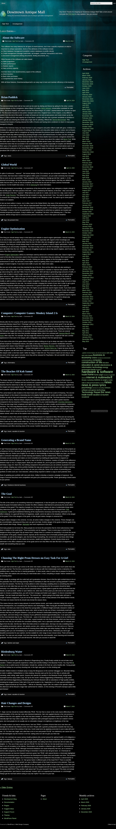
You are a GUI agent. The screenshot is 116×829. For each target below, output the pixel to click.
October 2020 (86, 126)
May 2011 (85, 331)
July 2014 (85, 256)
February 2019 (87, 163)
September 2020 (88, 128)
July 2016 (85, 218)
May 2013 (85, 286)
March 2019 (86, 160)
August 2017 (86, 190)
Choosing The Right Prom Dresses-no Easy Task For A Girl (34, 557)
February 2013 (87, 292)
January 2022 (86, 114)
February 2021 (87, 118)
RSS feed (71, 14)
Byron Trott (67, 139)
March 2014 (86, 265)
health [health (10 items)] (84, 374)
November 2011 (87, 320)
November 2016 (87, 209)
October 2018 (86, 169)
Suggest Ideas (9, 809)
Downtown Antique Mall (26, 12)
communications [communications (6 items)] (87, 360)
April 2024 (85, 92)
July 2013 (85, 282)
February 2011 (87, 335)
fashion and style (13, 643)
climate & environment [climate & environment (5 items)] (104, 358)
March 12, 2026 (70, 374)
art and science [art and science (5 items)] (102, 353)
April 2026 (85, 73)
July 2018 (85, 171)
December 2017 (87, 184)
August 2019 (86, 154)
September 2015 (88, 235)
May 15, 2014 (69, 41)
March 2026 (86, 75)
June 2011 (85, 329)
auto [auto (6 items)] (108, 353)
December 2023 (87, 99)
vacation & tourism (18, 431)
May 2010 (85, 341)
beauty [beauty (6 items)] (90, 355)
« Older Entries (6, 787)
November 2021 (87, 116)
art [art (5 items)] (96, 353)
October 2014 (86, 250)
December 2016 (87, 207)
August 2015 (86, 237)
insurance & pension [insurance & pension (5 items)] (109, 375)
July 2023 (85, 105)
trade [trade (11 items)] (84, 394)
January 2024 (86, 97)
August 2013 (86, 280)
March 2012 (86, 314)
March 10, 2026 (70, 497)
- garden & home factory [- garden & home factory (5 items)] (88, 353)
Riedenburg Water (11, 651)
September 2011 (88, 324)
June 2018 (85, 173)
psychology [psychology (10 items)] (87, 387)
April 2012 (85, 311)
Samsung (34, 185)
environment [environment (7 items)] (86, 370)
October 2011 (86, 322)
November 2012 (87, 299)
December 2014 (87, 246)
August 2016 (86, 216)
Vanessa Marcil (64, 333)
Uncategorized (17, 24)
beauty (10, 779)
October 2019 (86, 150)
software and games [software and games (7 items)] (89, 390)
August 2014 (86, 254)
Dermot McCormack (59, 120)
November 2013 (87, 273)
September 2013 (88, 277)
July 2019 (85, 156)
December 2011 (87, 318)
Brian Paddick (9, 97)
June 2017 (85, 195)
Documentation (9, 802)
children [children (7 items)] (94, 358)
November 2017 (87, 186)
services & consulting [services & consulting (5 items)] (98, 387)
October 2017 (86, 188)
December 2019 (87, 146)
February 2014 (87, 267)
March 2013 (86, 290)
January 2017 (86, 205)
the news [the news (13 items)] (105, 392)
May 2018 (85, 175)
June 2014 (85, 258)
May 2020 (85, 137)
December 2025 (87, 82)
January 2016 (86, 226)
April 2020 (85, 139)
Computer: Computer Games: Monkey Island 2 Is (29, 313)
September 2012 (88, 303)
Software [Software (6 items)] (107, 388)
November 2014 (87, 248)
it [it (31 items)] (111, 377)
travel (9, 431)
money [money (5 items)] (102, 382)
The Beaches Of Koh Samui (16, 371)
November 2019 (87, 148)
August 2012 (86, 305)
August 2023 (86, 103)
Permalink (70, 87)
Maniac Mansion (49, 346)
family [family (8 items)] (93, 370)
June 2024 (85, 88)
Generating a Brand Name (16, 440)
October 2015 (86, 233)
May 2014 (85, 260)
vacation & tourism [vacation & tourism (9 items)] (101, 395)
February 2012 (87, 316)
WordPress (10, 824)
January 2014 (86, 269)
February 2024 (87, 95)
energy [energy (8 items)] (105, 367)
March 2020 (86, 141)
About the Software (13, 37)
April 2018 (85, 177)
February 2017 (87, 203)
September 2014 (88, 252)
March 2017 (86, 201)
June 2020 (85, 135)
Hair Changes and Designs (16, 703)
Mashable (26, 524)
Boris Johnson (46, 108)
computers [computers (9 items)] (97, 360)
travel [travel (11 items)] (89, 394)
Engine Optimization (13, 228)
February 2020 (87, 143)
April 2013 (85, 288)
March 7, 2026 (70, 706)
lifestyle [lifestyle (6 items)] (84, 380)
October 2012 (86, 301)
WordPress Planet (10, 818)
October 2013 (86, 275)
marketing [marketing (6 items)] (90, 380)
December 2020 (87, 122)
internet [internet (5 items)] (84, 378)
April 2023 (85, 107)
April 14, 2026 (70, 168)
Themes (7, 815)
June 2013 (85, 284)
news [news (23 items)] (108, 382)
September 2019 (88, 152)
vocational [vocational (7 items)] (85, 397)
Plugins (6, 805)
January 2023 (86, 112)
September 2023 (88, 101)
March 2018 (86, 180)
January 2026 (86, 80)
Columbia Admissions (65, 402)
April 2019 (85, 158)
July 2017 (85, 192)
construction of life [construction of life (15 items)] (92, 362)
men (9, 549)
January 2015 (86, 243)
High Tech (5, 24)
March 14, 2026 (70, 232)
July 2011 (85, 326)
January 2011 (86, 337)
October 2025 (86, 86)
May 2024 (85, 90)
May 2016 (85, 222)
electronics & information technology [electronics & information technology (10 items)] (97, 366)
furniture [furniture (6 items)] (99, 370)
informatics (11, 363)
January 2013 (86, 294)
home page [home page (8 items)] (98, 375)
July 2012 (85, 307)
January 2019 (86, 165)
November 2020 (87, 124)
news (9, 156)
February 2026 (87, 78)
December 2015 (87, 229)
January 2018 (86, 182)
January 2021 (86, 120)
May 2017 (85, 197)
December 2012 (87, 297)
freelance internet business (17, 485)
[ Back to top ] (112, 824)
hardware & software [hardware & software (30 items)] (97, 372)
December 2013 (87, 271)
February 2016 (87, 224)
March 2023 (86, 109)
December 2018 (87, 167)
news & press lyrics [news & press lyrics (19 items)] (94, 385)
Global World (9, 164)
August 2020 (86, 131)
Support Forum (9, 812)
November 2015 (87, 231)
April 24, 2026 (70, 100)
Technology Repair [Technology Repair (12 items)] (91, 392)
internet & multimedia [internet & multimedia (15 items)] (98, 377)
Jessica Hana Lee (51, 348)
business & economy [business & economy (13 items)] (93, 356)
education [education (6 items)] (106, 363)
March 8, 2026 (70, 655)
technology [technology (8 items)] (101, 390)
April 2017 (85, 199)
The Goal (6, 493)
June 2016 (85, 220)
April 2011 (85, 333)
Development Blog (10, 799)
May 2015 (85, 241)
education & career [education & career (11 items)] (91, 365)
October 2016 (86, 212)
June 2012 (85, 309)
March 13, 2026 (70, 316)
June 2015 (85, 239)
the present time (13, 220)
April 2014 (85, 263)
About (3, 3)
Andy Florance (11, 195)
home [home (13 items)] (91, 374)
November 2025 (87, 84)
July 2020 (85, 133)
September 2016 (88, 214)
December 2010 (87, 339)
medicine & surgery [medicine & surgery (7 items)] (101, 380)
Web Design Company (22, 824)
